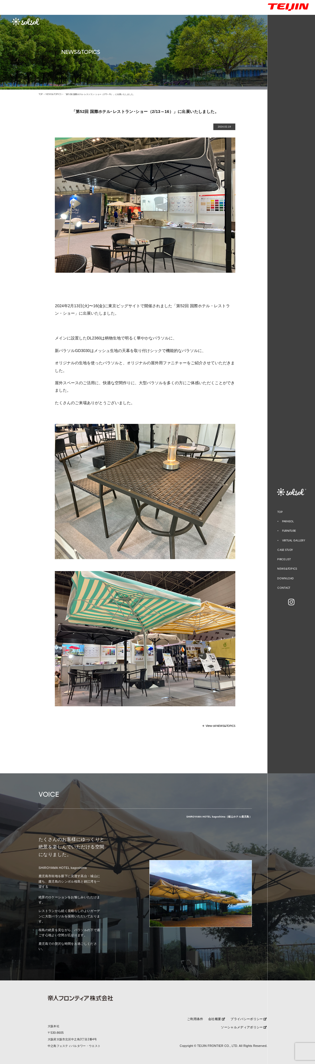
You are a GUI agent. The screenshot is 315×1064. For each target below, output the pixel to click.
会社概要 (216, 1019)
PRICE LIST (284, 559)
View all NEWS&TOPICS (220, 726)
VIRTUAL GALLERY (293, 540)
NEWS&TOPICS (287, 569)
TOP (280, 512)
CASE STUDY (285, 550)
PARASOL (288, 521)
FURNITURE (289, 531)
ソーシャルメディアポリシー (244, 1027)
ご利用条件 (195, 1019)
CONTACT (283, 588)
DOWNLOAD (285, 578)
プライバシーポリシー (248, 1019)
